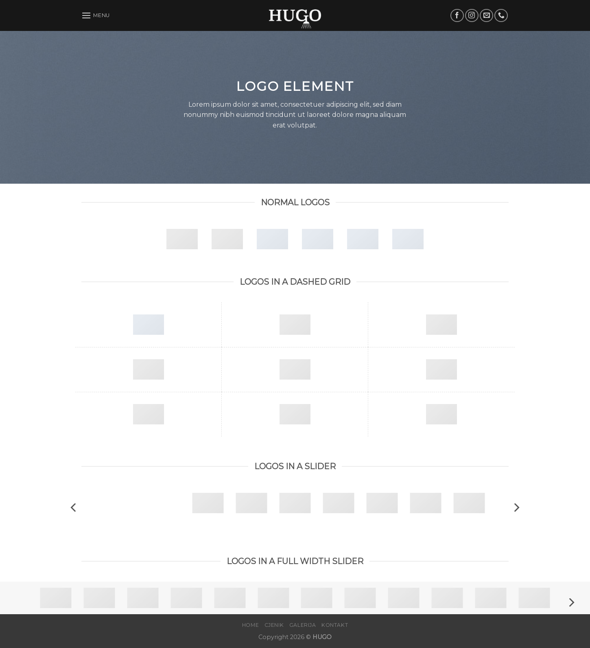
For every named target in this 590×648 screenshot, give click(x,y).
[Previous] (74, 508)
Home (250, 625)
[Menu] (95, 15)
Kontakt (334, 625)
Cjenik (274, 625)
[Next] (516, 508)
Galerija (302, 625)
